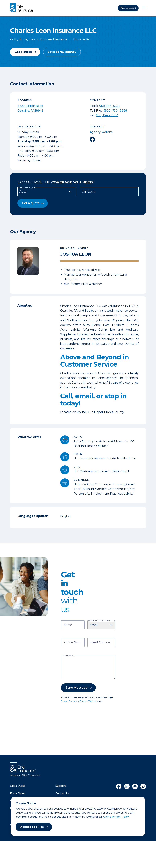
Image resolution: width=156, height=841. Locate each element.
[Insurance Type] (46, 191)
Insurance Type (27, 187)
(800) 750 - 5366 (115, 110)
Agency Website (101, 132)
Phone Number (73, 642)
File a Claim (17, 793)
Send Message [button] (76, 687)
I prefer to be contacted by (102, 620)
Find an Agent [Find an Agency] (128, 8)
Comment (68, 655)
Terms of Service (88, 701)
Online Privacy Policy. (116, 816)
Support (60, 785)
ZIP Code (89, 191)
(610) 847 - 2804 (107, 115)
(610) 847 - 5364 (109, 106)
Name (67, 625)
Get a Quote (18, 785)
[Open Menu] (144, 8)
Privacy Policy (68, 701)
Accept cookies (32, 827)
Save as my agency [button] (62, 52)
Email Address (100, 642)
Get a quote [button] (23, 52)
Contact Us (62, 793)
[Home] (22, 7)
